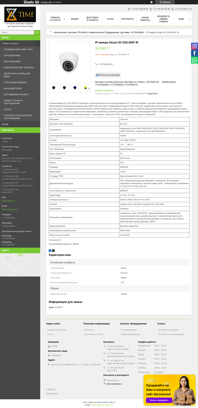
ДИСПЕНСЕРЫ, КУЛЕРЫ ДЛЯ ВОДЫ (17, 75)
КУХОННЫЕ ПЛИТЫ (13, 88)
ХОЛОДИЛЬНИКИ (12, 55)
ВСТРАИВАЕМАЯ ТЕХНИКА (16, 94)
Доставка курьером (168, 329)
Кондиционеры (129, 329)
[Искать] (37, 32)
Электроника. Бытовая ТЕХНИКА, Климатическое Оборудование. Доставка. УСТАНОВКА (99, 32)
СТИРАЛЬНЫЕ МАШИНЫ (15, 82)
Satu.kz (112, 402)
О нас (110, 19)
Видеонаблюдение (130, 334)
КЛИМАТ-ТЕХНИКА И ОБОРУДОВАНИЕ (13, 102)
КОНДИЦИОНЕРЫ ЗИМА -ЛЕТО (18, 49)
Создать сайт (46, 2)
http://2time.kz (8, 200)
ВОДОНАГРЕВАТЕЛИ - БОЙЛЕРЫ (19, 67)
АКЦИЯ (5, 124)
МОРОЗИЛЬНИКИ (12, 61)
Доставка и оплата (92, 18)
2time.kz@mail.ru (10, 209)
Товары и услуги (10, 43)
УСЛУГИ (7, 109)
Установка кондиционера (171, 334)
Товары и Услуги (55, 18)
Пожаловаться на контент (103, 405)
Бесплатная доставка (109, 75)
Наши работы (145, 18)
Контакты (127, 19)
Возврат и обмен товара (163, 19)
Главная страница (56, 329)
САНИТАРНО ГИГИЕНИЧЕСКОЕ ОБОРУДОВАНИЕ (18, 117)
